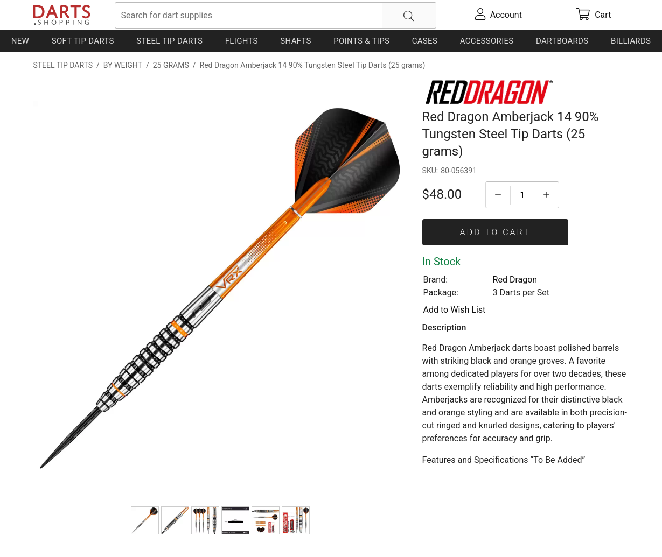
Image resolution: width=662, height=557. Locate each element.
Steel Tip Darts (169, 41)
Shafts (295, 41)
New (20, 41)
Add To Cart (495, 232)
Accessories (487, 41)
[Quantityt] (522, 195)
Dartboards (562, 41)
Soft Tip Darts (83, 41)
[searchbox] (275, 15)
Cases (424, 41)
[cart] (594, 15)
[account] (498, 15)
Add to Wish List (454, 310)
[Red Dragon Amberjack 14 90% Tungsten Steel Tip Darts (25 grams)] (145, 520)
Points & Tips (361, 41)
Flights (241, 41)
